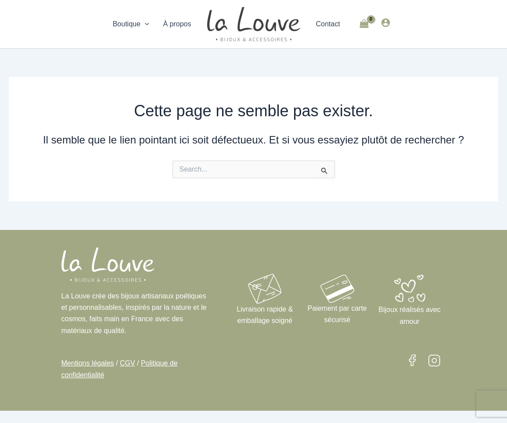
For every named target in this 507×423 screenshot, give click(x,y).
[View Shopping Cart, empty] (364, 24)
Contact (328, 24)
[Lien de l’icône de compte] (385, 22)
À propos (177, 24)
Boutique (131, 24)
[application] (144, 24)
